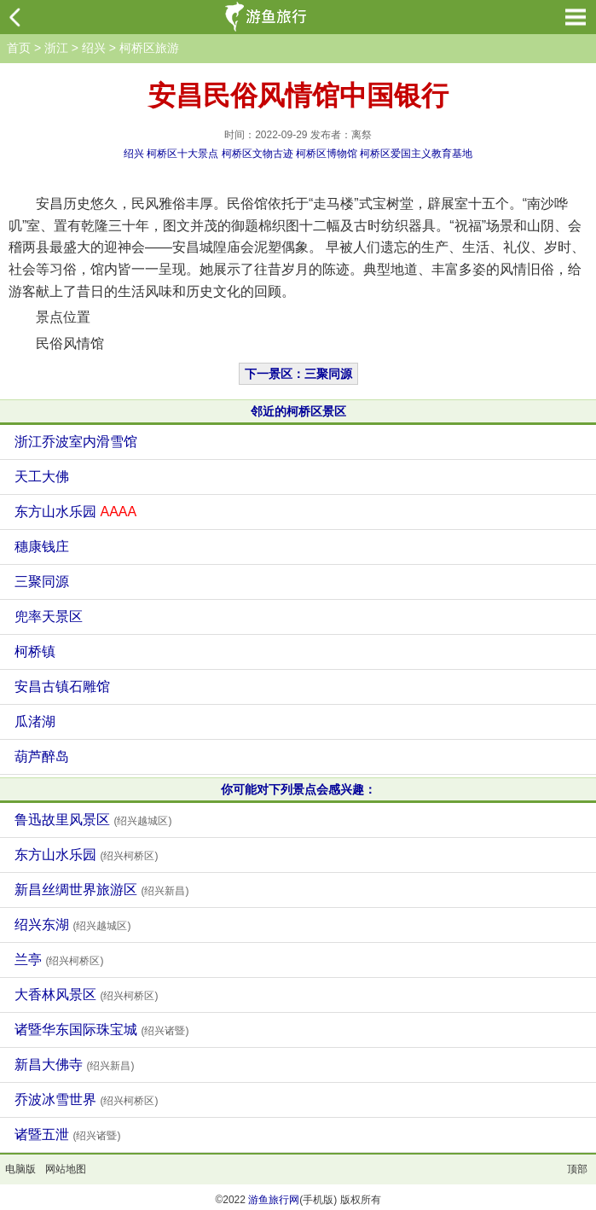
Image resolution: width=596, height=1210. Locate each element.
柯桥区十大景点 (182, 154)
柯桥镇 (34, 651)
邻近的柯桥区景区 (298, 411)
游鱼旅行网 (273, 1200)
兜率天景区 (48, 616)
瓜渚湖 (34, 721)
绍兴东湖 (72, 924)
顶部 (577, 1169)
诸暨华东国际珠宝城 (101, 1029)
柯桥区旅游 (149, 48)
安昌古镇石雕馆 (62, 686)
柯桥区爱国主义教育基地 (416, 154)
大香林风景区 (86, 994)
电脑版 (20, 1169)
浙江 (56, 48)
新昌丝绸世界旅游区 (101, 889)
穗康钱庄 (41, 546)
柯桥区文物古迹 (257, 154)
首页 (19, 48)
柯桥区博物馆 (326, 154)
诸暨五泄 (67, 1134)
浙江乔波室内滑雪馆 (75, 441)
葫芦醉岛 (41, 756)
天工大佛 (41, 476)
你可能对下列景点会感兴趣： (298, 789)
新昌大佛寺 (74, 1064)
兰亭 (58, 959)
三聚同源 (41, 581)
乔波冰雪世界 (86, 1099)
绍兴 (94, 48)
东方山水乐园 (75, 511)
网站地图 (65, 1169)
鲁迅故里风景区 (92, 819)
